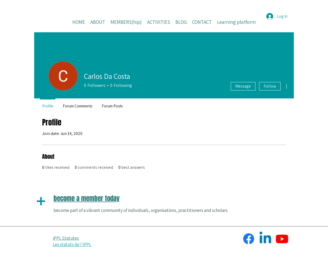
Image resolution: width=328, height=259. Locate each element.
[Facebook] (248, 238)
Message (243, 86)
